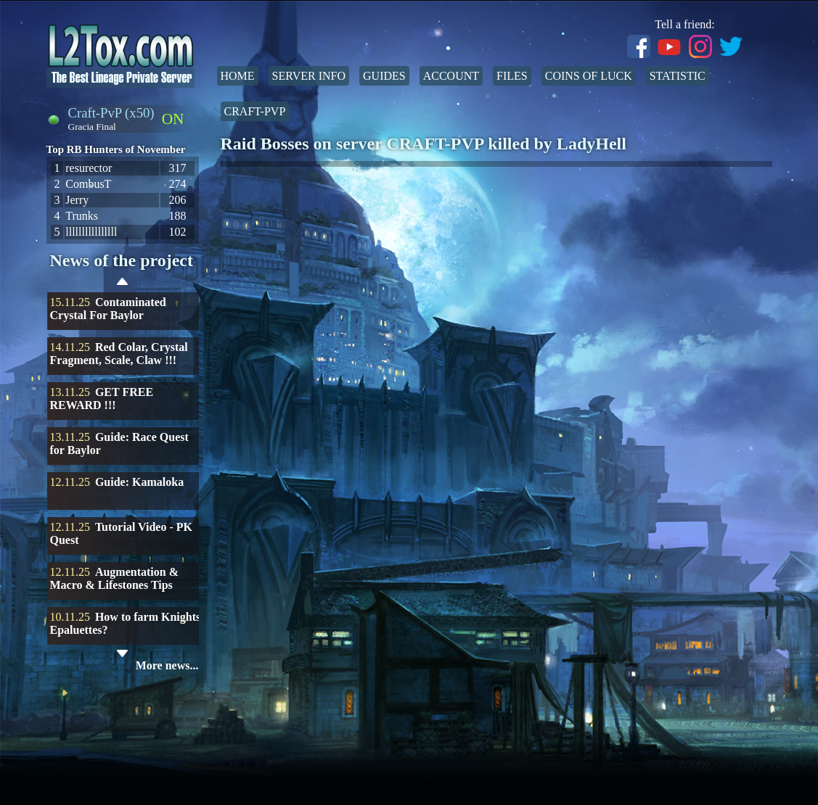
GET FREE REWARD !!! (102, 398)
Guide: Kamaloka (139, 482)
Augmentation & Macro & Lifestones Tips (114, 578)
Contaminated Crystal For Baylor (108, 308)
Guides (384, 76)
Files (512, 76)
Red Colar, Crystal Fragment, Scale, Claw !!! (119, 353)
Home (238, 76)
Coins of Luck (588, 76)
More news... (167, 665)
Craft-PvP (255, 111)
